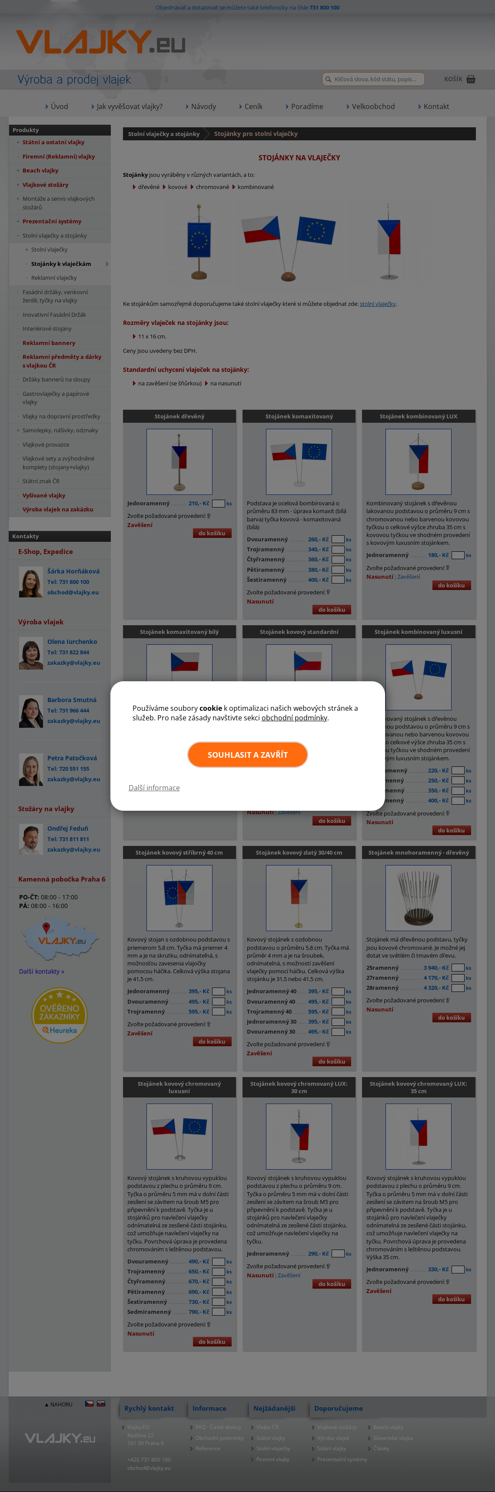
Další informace (154, 787)
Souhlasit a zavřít (248, 754)
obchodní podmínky (294, 718)
